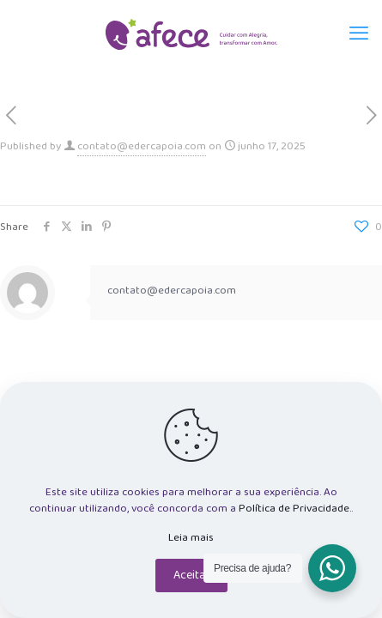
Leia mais (191, 538)
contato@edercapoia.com (141, 146)
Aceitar (191, 575)
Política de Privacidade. (295, 509)
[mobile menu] (358, 34)
